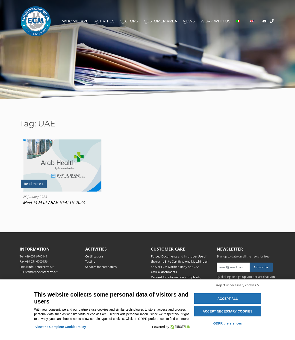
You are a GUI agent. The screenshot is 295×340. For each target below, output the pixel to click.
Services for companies (101, 267)
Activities (104, 21)
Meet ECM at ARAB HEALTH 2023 (54, 202)
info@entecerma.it (41, 267)
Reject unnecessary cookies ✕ (238, 285)
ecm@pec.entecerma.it (42, 272)
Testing (90, 261)
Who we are (75, 21)
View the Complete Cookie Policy (60, 327)
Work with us (215, 21)
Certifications (94, 256)
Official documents (164, 272)
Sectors (129, 21)
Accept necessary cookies (227, 311)
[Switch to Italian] (238, 21)
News (189, 21)
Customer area (160, 21)
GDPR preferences (227, 323)
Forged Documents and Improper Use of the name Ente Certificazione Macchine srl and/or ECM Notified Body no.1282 (179, 261)
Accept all (227, 298)
